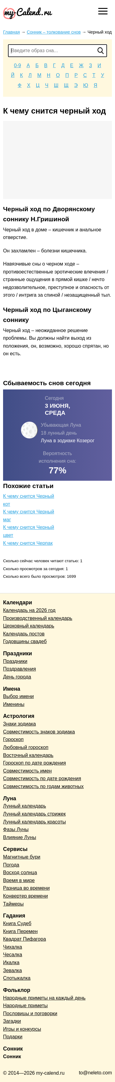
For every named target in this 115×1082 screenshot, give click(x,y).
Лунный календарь (24, 806)
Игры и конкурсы (22, 1029)
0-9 (17, 65)
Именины (14, 704)
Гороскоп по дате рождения (34, 762)
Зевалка (12, 970)
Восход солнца (20, 872)
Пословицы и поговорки (30, 1013)
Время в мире (19, 880)
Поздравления (19, 668)
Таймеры (13, 903)
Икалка (11, 962)
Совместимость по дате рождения (42, 778)
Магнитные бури (21, 856)
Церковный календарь (28, 625)
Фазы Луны (16, 829)
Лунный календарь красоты (34, 821)
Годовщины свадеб (25, 641)
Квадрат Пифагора (24, 939)
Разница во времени (26, 888)
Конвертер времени (25, 896)
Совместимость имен (27, 770)
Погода (11, 864)
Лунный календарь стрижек (34, 813)
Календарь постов (23, 633)
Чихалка (12, 947)
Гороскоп (13, 739)
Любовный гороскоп (25, 747)
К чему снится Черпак (28, 543)
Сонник (12, 1056)
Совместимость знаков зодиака (39, 731)
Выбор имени (18, 696)
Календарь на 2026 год (29, 610)
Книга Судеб (17, 923)
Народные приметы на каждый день (44, 998)
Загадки (12, 1021)
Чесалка (12, 954)
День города (17, 676)
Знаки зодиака (19, 723)
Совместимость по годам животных (43, 786)
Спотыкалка (16, 978)
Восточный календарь (28, 755)
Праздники (15, 661)
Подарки (12, 1036)
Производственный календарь (37, 618)
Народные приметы (25, 1005)
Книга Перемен (20, 931)
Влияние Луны (19, 837)
